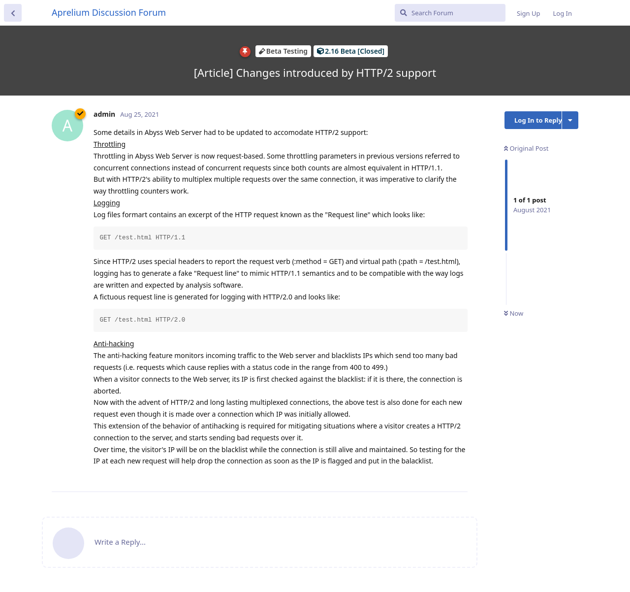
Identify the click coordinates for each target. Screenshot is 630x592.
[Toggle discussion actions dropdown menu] (570, 120)
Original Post (526, 148)
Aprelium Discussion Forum (109, 12)
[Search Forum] (450, 13)
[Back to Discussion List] (13, 13)
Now (513, 313)
